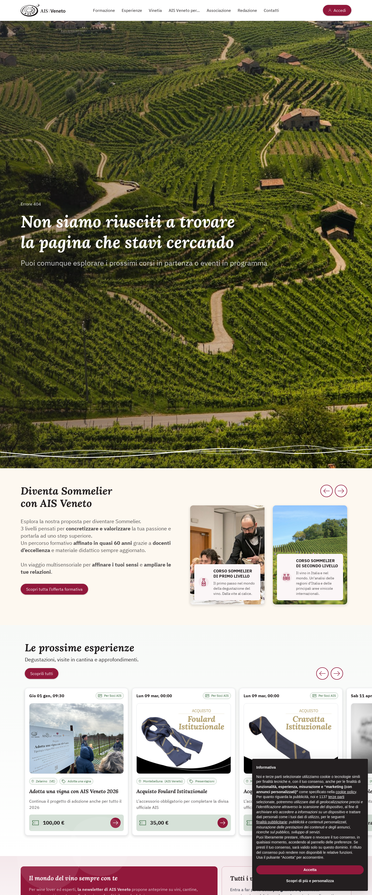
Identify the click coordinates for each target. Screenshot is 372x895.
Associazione (219, 10)
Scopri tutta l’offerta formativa (54, 589)
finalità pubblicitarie (271, 822)
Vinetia (155, 10)
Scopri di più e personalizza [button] (310, 881)
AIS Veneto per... (184, 10)
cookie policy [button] (346, 792)
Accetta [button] (310, 870)
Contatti (271, 10)
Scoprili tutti (41, 673)
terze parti (336, 797)
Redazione (247, 10)
